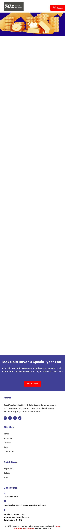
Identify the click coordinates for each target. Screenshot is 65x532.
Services (7, 442)
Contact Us (9, 451)
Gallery (7, 473)
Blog (6, 447)
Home (6, 434)
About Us (8, 438)
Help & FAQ (8, 468)
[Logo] (14, 6)
